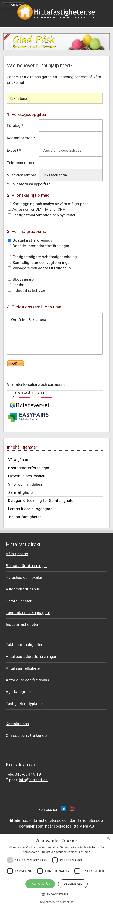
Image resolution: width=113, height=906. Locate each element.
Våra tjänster (19, 459)
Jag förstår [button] (40, 884)
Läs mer (84, 852)
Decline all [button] (73, 884)
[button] (56, 894)
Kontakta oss (17, 723)
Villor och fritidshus (25, 484)
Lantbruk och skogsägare (30, 508)
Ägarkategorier (19, 691)
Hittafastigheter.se (45, 820)
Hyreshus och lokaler (26, 476)
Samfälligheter (21, 492)
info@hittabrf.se (33, 779)
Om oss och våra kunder (27, 735)
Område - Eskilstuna (55, 334)
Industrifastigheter (24, 517)
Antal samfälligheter (23, 668)
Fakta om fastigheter (24, 644)
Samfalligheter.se (85, 820)
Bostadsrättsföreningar (28, 468)
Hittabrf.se (17, 820)
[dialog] (56, 870)
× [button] (108, 838)
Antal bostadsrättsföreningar (31, 656)
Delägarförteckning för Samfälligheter (41, 500)
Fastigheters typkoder (25, 703)
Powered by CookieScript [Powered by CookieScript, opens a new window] (57, 902)
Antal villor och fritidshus (27, 680)
